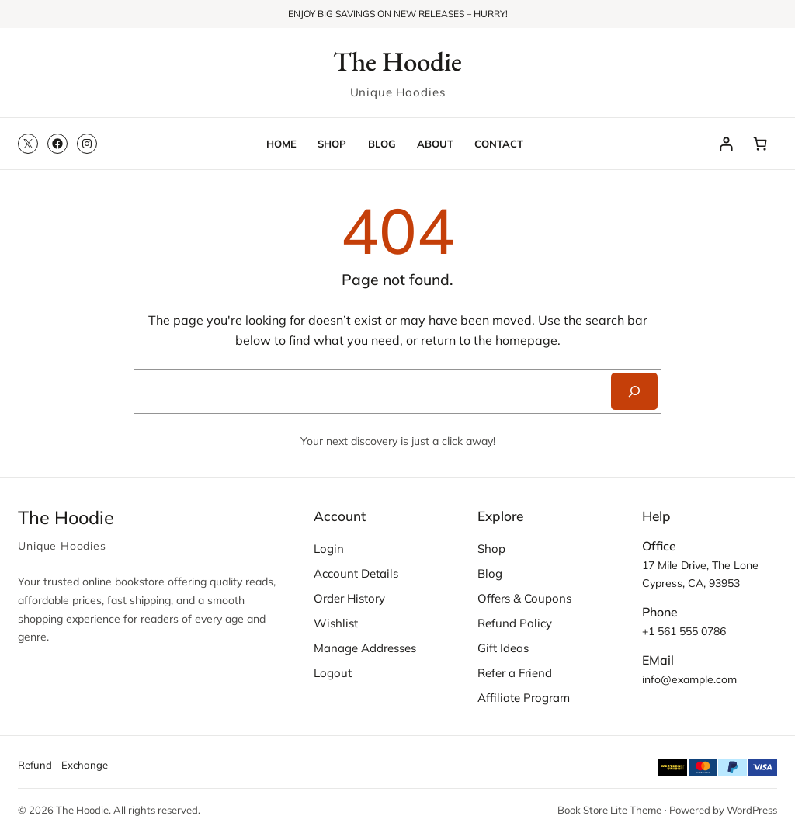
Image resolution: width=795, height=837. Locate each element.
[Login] (726, 143)
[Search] (634, 391)
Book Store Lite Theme (609, 810)
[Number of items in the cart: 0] (759, 143)
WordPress (752, 810)
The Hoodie (397, 60)
